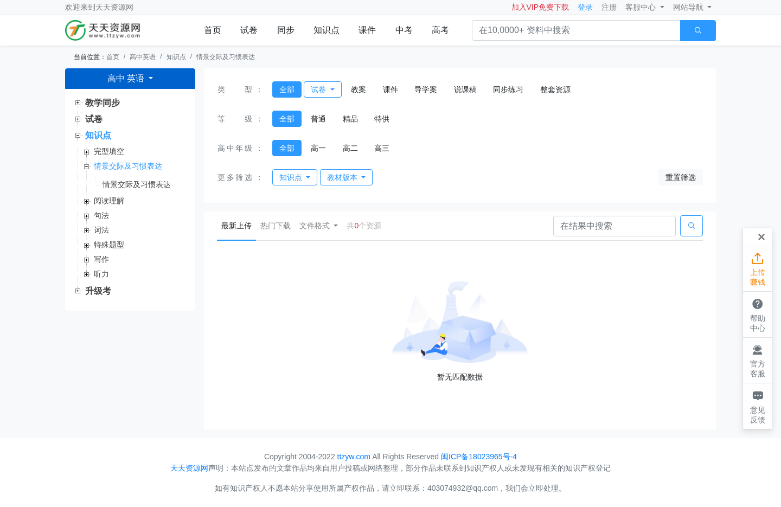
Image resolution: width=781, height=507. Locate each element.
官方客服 (757, 360)
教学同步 (102, 102)
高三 (381, 148)
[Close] (761, 236)
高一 (318, 148)
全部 (287, 89)
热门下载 (275, 225)
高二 (350, 148)
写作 (101, 259)
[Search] (614, 226)
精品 (350, 118)
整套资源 (555, 89)
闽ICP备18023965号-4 (479, 456)
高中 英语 (127, 78)
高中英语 (143, 57)
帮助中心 (757, 314)
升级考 (98, 291)
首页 (212, 30)
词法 (101, 230)
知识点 (326, 30)
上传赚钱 (757, 268)
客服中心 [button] (641, 7)
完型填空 (109, 151)
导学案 (425, 89)
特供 (381, 118)
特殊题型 (109, 244)
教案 (358, 89)
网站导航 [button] (689, 7)
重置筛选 (680, 177)
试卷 (249, 30)
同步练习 (508, 89)
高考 (440, 30)
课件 (367, 30)
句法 (101, 215)
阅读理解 (109, 200)
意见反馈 (757, 405)
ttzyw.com (353, 456)
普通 (318, 118)
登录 (585, 7)
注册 (609, 7)
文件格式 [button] (315, 225)
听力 (101, 273)
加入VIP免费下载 (540, 7)
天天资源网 (114, 7)
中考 (404, 30)
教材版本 (343, 177)
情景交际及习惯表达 (225, 57)
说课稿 (465, 89)
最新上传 (238, 225)
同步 (286, 30)
